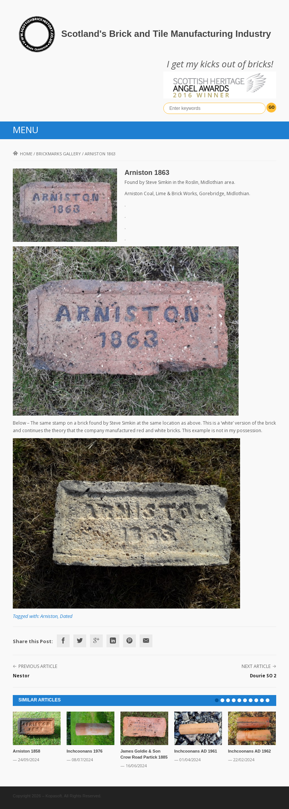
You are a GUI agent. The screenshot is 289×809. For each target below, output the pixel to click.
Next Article (256, 666)
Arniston (49, 616)
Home (22, 153)
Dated (66, 616)
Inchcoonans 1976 (84, 751)
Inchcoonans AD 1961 (195, 751)
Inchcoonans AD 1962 (249, 751)
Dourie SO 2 (263, 675)
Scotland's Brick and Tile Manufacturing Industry (166, 34)
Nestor (21, 675)
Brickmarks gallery (58, 153)
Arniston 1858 (26, 751)
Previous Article (37, 666)
